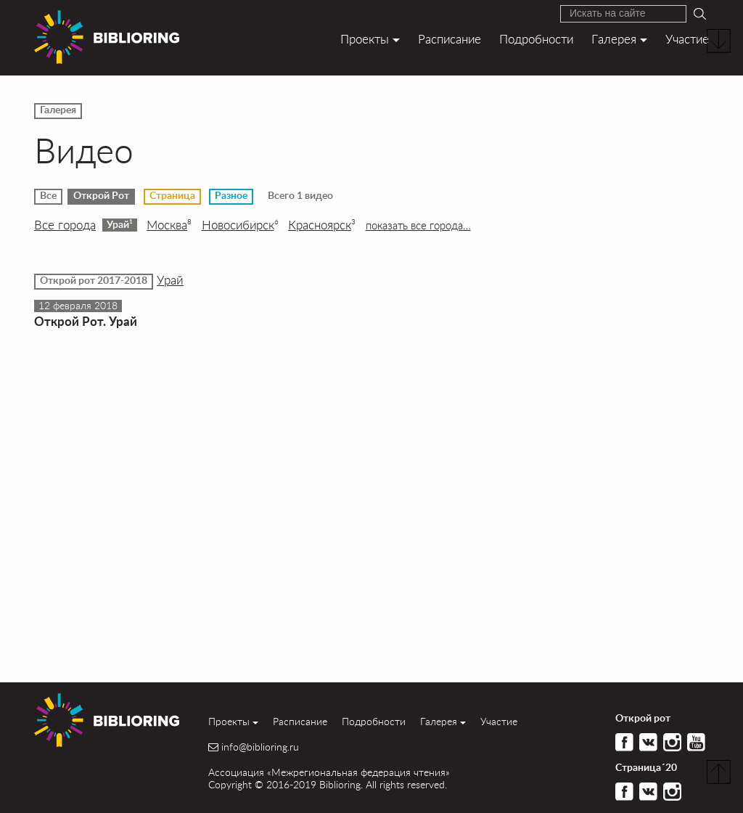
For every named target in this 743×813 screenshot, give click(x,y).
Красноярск (322, 225)
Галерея (613, 38)
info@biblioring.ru (260, 746)
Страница (172, 196)
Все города (65, 225)
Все (48, 196)
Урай (120, 224)
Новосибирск (240, 225)
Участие (687, 38)
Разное (231, 196)
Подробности (536, 38)
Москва (169, 225)
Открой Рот (101, 196)
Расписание (449, 38)
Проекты (364, 38)
